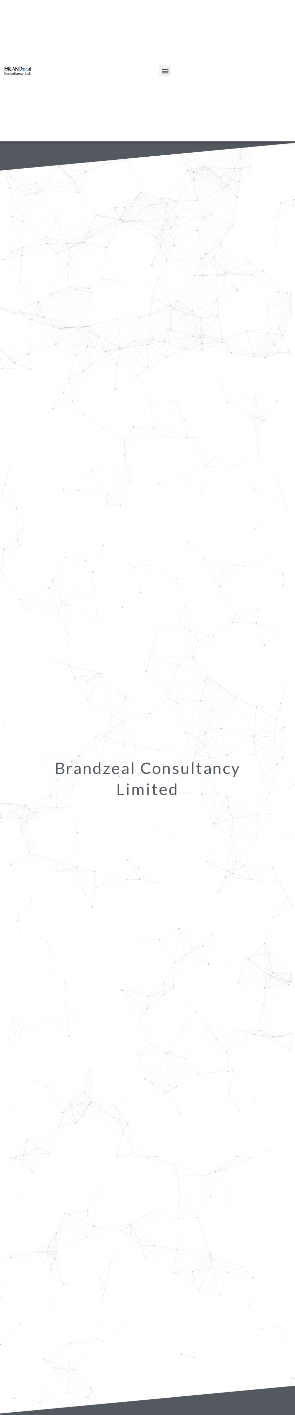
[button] (165, 70)
